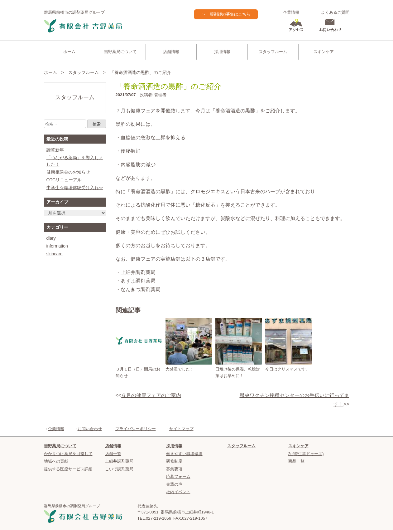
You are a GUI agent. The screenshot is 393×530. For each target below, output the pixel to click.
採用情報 (222, 51)
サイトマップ (181, 428)
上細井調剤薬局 (119, 461)
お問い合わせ (90, 428)
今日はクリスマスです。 (287, 369)
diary (51, 238)
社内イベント (178, 491)
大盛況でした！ (179, 369)
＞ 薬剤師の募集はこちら (226, 14)
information (57, 245)
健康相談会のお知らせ (68, 171)
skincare (54, 253)
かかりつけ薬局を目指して (68, 453)
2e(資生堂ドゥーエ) (306, 453)
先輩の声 (174, 484)
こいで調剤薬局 (119, 469)
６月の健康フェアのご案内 (151, 395)
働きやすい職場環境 (184, 453)
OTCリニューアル (64, 179)
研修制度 (174, 461)
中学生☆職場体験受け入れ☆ (74, 187)
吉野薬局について (120, 51)
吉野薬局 (83, 26)
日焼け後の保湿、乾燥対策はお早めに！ (237, 372)
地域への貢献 (56, 461)
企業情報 (291, 12)
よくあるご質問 (335, 12)
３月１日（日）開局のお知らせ (138, 372)
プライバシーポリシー (135, 428)
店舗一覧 (113, 453)
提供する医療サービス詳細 (68, 469)
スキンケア (324, 51)
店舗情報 (171, 51)
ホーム (69, 51)
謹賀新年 (55, 149)
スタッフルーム (273, 51)
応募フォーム (178, 476)
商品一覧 (296, 461)
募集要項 (174, 469)
